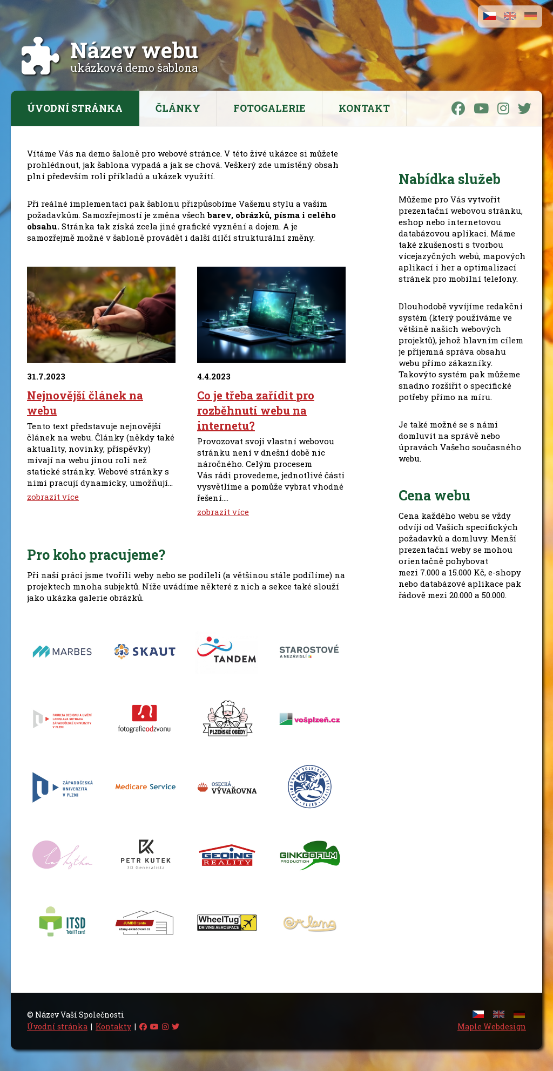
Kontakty (113, 1026)
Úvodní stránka (75, 107)
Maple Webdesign (491, 1026)
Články (178, 107)
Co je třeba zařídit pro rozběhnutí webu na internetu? (255, 410)
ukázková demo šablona (134, 60)
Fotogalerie (269, 107)
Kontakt (364, 107)
